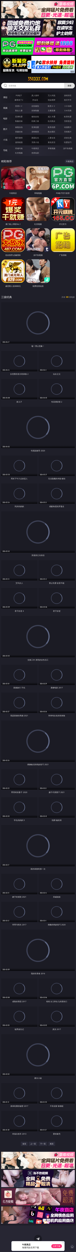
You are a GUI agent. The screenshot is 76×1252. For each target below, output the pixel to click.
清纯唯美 (35, 131)
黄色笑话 (51, 142)
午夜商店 (35, 148)
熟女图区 (51, 131)
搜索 (69, 85)
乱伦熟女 (51, 121)
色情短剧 (35, 153)
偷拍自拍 (35, 116)
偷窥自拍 (19, 127)
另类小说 (35, 142)
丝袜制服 (35, 110)
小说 (5, 139)
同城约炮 (19, 148)
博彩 (5, 97)
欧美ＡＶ (51, 106)
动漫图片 (67, 127)
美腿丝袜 (19, 131)
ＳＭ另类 (67, 110)
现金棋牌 (51, 100)
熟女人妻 (19, 110)
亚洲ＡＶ (19, 106)
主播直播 (51, 110)
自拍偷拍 (35, 106)
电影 (5, 118)
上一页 (33, 1144)
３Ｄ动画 (67, 106)
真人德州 (35, 95)
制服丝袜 (19, 121)
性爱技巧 (67, 142)
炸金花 (35, 100)
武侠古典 (67, 138)
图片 (5, 129)
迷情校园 (19, 142)
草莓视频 (51, 148)
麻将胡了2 (19, 100)
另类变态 (67, 121)
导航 (5, 150)
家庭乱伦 (35, 138)
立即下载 (56, 1246)
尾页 (52, 1144)
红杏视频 (19, 153)
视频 (5, 107)
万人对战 (51, 95)
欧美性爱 (67, 116)
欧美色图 (51, 127)
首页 (24, 1144)
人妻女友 (51, 138)
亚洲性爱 (19, 116)
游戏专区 (67, 95)
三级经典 (6, 297)
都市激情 (19, 138)
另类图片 (67, 131)
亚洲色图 (35, 127)
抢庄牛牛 (67, 100)
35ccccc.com (38, 79)
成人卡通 (51, 116)
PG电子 (19, 95)
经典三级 (35, 121)
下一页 (43, 1144)
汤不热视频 (67, 148)
